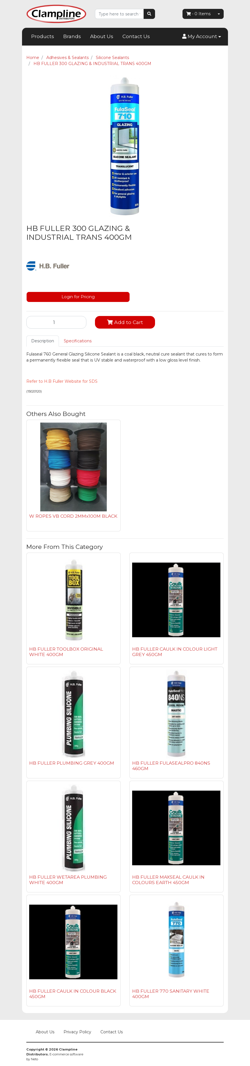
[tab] (42, 341)
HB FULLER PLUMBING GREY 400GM (71, 763)
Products (42, 36)
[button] (201, 37)
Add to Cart (125, 322)
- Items (198, 13)
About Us (101, 36)
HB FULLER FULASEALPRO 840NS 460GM (171, 765)
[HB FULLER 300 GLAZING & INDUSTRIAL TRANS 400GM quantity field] (56, 322)
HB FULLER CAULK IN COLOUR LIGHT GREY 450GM (174, 651)
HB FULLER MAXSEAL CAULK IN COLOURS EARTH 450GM (168, 879)
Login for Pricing (78, 296)
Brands (72, 36)
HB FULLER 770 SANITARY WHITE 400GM (170, 993)
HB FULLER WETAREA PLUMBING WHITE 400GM (68, 879)
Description (42, 340)
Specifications (78, 340)
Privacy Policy (77, 1031)
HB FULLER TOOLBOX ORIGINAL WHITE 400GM (66, 651)
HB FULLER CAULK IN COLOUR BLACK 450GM (72, 993)
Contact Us (136, 36)
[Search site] (149, 14)
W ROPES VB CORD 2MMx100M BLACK (73, 516)
